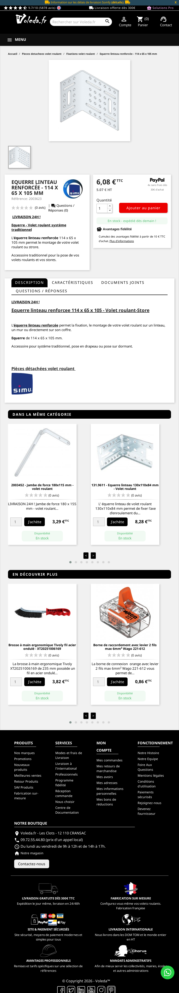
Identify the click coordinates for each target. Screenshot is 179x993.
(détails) (117, 2)
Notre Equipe (148, 759)
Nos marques (24, 753)
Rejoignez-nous (149, 803)
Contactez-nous (31, 863)
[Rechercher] (81, 22)
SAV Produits (23, 787)
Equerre (18, 338)
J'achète (34, 521)
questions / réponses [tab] (41, 290)
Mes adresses (107, 783)
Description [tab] (29, 282)
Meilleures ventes (27, 775)
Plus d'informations (122, 241)
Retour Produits (26, 781)
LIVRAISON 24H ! (26, 216)
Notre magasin (28, 853)
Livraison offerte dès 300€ (112, 7)
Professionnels (66, 774)
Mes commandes (109, 760)
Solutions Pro (160, 7)
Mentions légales (151, 775)
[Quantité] (101, 208)
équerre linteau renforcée (36, 325)
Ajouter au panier (143, 207)
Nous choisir (65, 802)
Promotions (23, 759)
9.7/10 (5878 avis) (32, 8)
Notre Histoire (148, 753)
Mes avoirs (104, 777)
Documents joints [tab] (122, 282)
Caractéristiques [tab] (72, 282)
